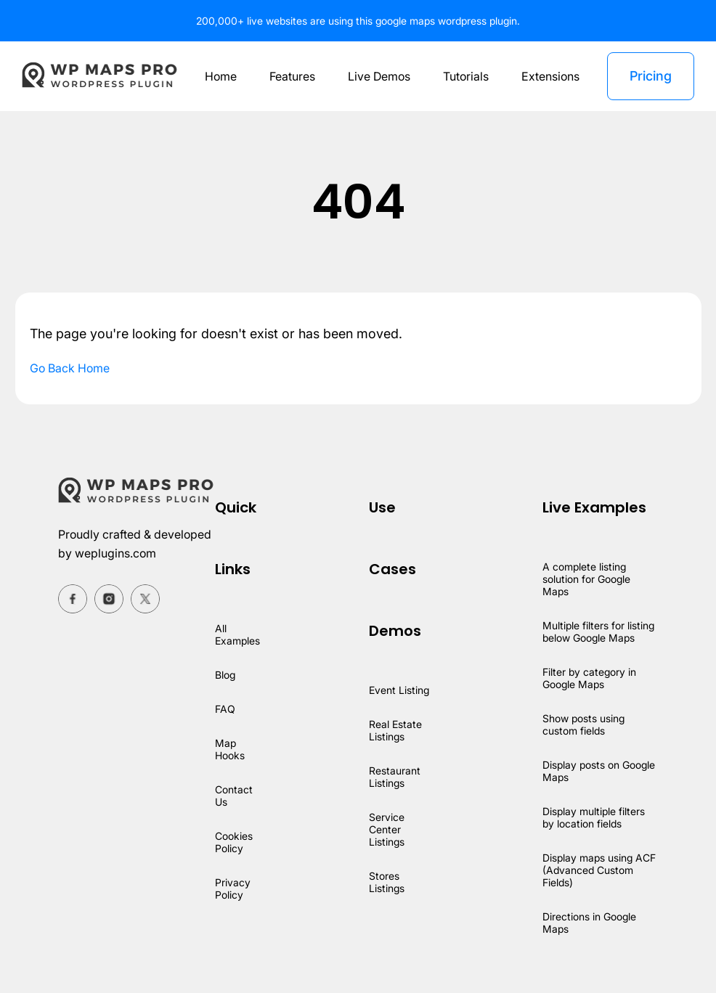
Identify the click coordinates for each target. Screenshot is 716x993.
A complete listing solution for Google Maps (587, 578)
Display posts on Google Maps (581, 771)
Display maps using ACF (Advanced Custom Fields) (599, 869)
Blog (226, 675)
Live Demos (378, 76)
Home (216, 76)
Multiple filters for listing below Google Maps (599, 631)
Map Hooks (230, 749)
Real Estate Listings (396, 730)
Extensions (552, 76)
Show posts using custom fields (584, 724)
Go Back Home (71, 368)
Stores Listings (388, 882)
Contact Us (234, 795)
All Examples (238, 634)
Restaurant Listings (396, 776)
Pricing (650, 75)
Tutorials (466, 76)
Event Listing (401, 690)
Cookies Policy (234, 842)
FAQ (225, 709)
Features (290, 76)
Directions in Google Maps (590, 922)
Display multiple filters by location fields (595, 817)
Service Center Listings (388, 829)
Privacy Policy (233, 888)
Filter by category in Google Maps (590, 678)
